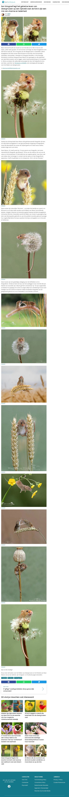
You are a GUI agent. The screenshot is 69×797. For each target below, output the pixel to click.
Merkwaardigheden (36, 2)
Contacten (25, 782)
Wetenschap (24, 2)
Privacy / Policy (58, 779)
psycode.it (25, 785)
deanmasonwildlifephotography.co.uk (11, 68)
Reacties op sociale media (42, 791)
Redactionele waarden (41, 785)
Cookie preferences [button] (59, 782)
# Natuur (10, 678)
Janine (8, 13)
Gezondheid (47, 2)
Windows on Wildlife (20, 63)
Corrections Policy (40, 782)
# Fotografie (18, 678)
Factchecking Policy (40, 779)
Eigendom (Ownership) (41, 788)
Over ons (24, 779)
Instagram (3, 138)
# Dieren (4, 678)
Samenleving (56, 2)
